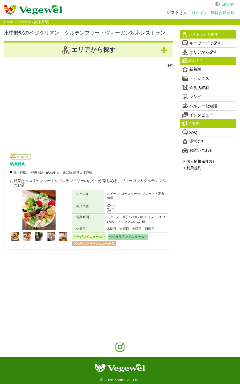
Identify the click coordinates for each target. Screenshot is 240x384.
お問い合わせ (197, 150)
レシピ (191, 96)
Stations (24, 22)
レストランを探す (200, 34)
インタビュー (197, 115)
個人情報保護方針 (199, 161)
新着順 (191, 69)
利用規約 (192, 168)
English (227, 4)
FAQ (189, 132)
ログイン (199, 12)
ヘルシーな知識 (199, 105)
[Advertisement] (88, 107)
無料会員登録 (222, 12)
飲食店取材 (195, 87)
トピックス (195, 78)
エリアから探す (199, 52)
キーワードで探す (201, 43)
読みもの (192, 60)
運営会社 (193, 141)
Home (9, 22)
